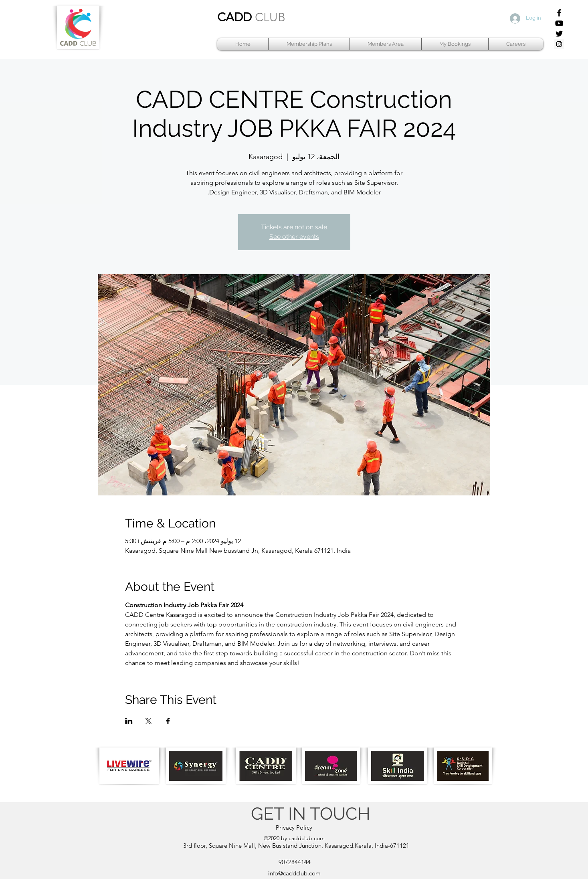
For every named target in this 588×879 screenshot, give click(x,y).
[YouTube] (559, 23)
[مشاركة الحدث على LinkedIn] (129, 721)
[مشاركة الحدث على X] (148, 721)
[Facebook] (559, 13)
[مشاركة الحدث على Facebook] (168, 721)
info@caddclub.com (294, 873)
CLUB (270, 17)
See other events (294, 236)
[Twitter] (559, 33)
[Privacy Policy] (294, 828)
